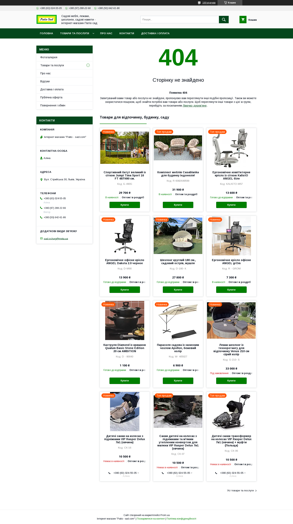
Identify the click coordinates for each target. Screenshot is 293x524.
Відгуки (45, 81)
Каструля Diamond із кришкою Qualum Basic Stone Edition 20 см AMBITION (124, 348)
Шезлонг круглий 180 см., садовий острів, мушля (178, 261)
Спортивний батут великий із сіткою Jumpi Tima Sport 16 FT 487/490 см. (125, 175)
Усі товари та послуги (240, 490)
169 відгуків (209, 2)
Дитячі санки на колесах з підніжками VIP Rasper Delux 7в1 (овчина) (124, 439)
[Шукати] (224, 19)
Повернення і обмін (52, 105)
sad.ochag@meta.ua (56, 238)
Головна (46, 33)
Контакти (126, 33)
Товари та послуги (74, 33)
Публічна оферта (51, 97)
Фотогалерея (48, 57)
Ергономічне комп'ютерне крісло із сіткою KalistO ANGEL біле (231, 175)
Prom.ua (165, 515)
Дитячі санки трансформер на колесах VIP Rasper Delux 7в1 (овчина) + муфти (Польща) (231, 440)
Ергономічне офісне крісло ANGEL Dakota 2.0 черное (124, 261)
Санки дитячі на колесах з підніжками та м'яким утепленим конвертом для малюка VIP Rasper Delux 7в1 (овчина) (178, 442)
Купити (125, 205)
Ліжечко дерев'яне (195, 105)
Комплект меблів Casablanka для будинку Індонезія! (178, 174)
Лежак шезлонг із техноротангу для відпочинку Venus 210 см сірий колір (231, 349)
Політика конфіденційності (181, 518)
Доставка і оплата (155, 33)
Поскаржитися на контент (151, 518)
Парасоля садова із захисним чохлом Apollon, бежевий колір (178, 348)
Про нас (106, 33)
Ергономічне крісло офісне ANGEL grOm (231, 261)
